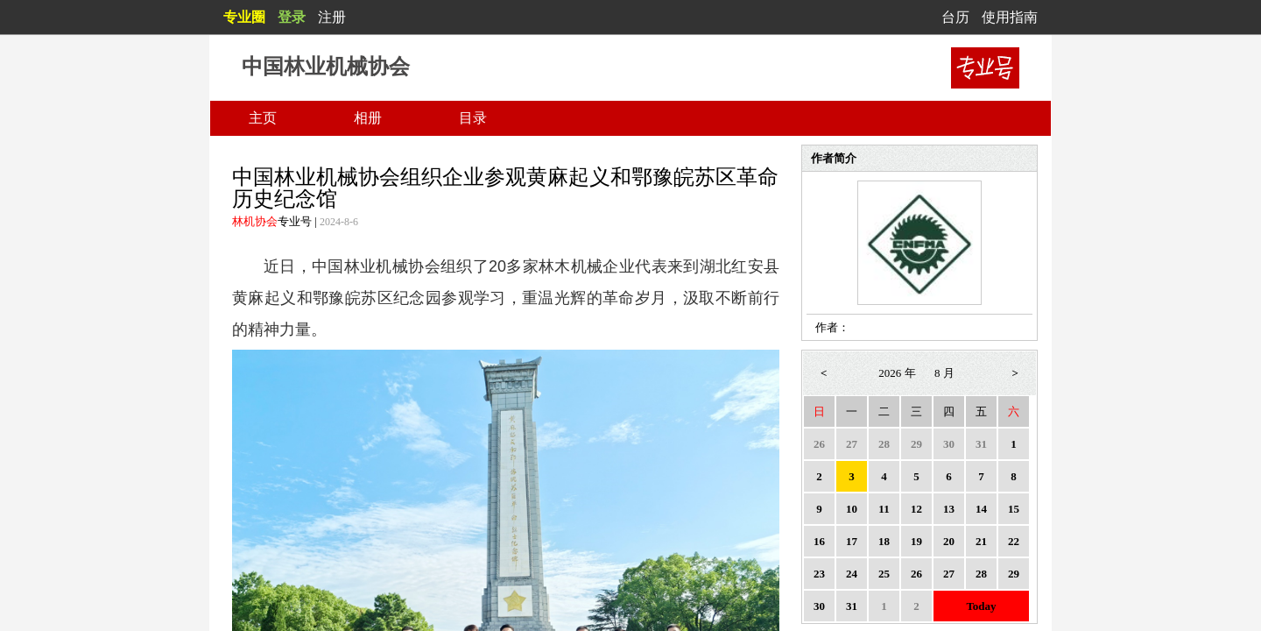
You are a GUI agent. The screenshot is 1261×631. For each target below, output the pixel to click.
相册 (368, 117)
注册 (332, 17)
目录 (473, 117)
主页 (263, 117)
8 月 (944, 372)
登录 (292, 17)
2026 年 (896, 372)
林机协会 (255, 221)
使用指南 (1010, 17)
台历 (955, 17)
